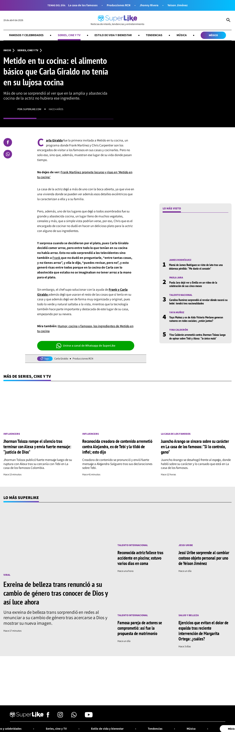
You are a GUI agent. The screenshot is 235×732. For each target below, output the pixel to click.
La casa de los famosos (83, 5)
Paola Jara (176, 277)
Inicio (7, 50)
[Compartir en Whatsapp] (7, 154)
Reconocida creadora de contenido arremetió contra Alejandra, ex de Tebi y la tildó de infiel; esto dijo (117, 446)
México (213, 35)
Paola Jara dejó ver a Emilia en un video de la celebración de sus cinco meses (193, 284)
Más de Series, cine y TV (27, 376)
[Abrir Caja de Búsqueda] (228, 20)
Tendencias (154, 35)
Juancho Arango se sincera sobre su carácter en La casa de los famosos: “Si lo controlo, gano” (195, 446)
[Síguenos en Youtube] (89, 716)
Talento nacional (180, 294)
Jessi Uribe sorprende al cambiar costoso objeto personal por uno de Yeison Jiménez (204, 557)
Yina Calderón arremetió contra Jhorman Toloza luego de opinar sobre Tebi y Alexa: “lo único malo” (197, 336)
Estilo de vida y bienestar (113, 35)
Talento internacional (133, 545)
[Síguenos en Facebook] (48, 716)
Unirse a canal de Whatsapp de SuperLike (86, 345)
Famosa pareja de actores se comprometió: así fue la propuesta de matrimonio (140, 628)
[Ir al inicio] (117, 20)
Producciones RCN (118, 5)
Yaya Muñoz (176, 312)
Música (182, 35)
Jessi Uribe (186, 545)
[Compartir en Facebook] (7, 142)
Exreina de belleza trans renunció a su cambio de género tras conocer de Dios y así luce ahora (55, 592)
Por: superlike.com (29, 109)
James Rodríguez (180, 259)
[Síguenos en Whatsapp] (74, 716)
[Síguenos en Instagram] (60, 716)
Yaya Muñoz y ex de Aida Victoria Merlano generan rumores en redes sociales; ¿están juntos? (196, 319)
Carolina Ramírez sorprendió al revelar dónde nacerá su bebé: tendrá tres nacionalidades (198, 301)
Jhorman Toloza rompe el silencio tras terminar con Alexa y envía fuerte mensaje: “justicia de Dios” (37, 446)
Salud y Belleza (189, 615)
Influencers (11, 433)
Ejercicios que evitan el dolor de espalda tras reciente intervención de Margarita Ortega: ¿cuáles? (203, 631)
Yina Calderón (178, 329)
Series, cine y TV (69, 35)
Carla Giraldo (61, 358)
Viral (6, 574)
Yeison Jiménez (178, 5)
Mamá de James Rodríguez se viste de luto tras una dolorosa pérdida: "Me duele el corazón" (196, 266)
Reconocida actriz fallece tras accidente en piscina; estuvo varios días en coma (140, 557)
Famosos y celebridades (26, 35)
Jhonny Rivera (149, 5)
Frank (56, 258)
